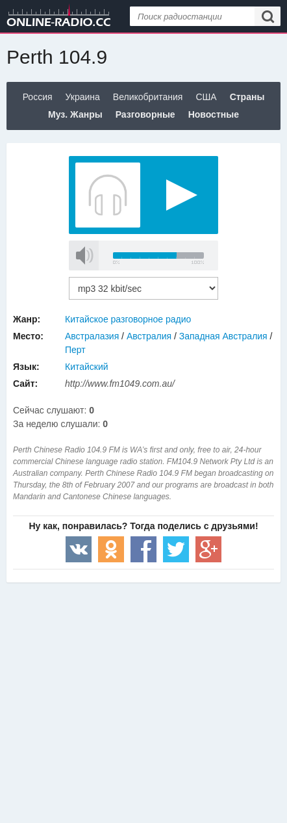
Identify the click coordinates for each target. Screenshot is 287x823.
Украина (83, 97)
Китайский (86, 366)
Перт (75, 350)
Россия (38, 97)
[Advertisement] (143, 686)
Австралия (149, 336)
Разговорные (145, 114)
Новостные (213, 114)
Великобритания (148, 97)
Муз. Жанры (75, 114)
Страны (247, 97)
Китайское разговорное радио (128, 319)
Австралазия (92, 336)
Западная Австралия (223, 336)
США (205, 97)
